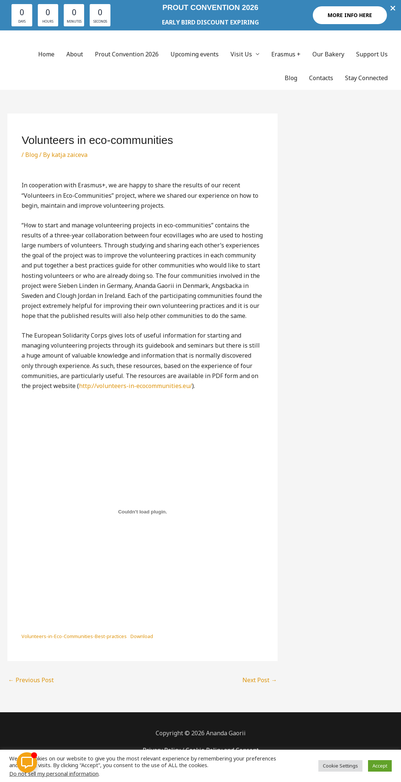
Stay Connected (366, 78)
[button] (350, 15)
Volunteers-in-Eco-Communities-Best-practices (74, 636)
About (74, 54)
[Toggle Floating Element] (27, 762)
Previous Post (31, 680)
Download (141, 636)
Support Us (372, 54)
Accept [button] (379, 765)
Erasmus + (286, 54)
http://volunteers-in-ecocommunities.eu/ (135, 386)
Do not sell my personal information (54, 773)
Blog (291, 78)
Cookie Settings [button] (340, 765)
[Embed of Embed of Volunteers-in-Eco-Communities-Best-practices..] (142, 512)
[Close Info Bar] (393, 8)
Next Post (259, 680)
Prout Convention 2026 (127, 54)
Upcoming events (194, 54)
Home (46, 54)
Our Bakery (328, 54)
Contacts (321, 78)
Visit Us (241, 54)
